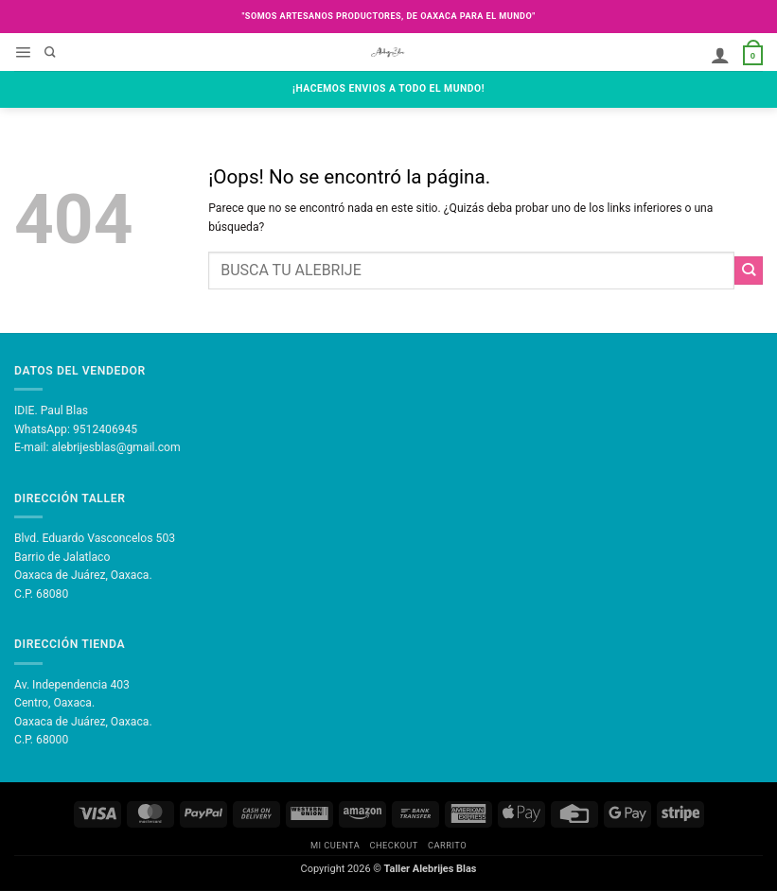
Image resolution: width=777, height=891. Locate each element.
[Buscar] (50, 53)
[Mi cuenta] (720, 56)
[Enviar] (748, 270)
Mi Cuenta (335, 845)
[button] (22, 53)
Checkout (393, 845)
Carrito (447, 845)
